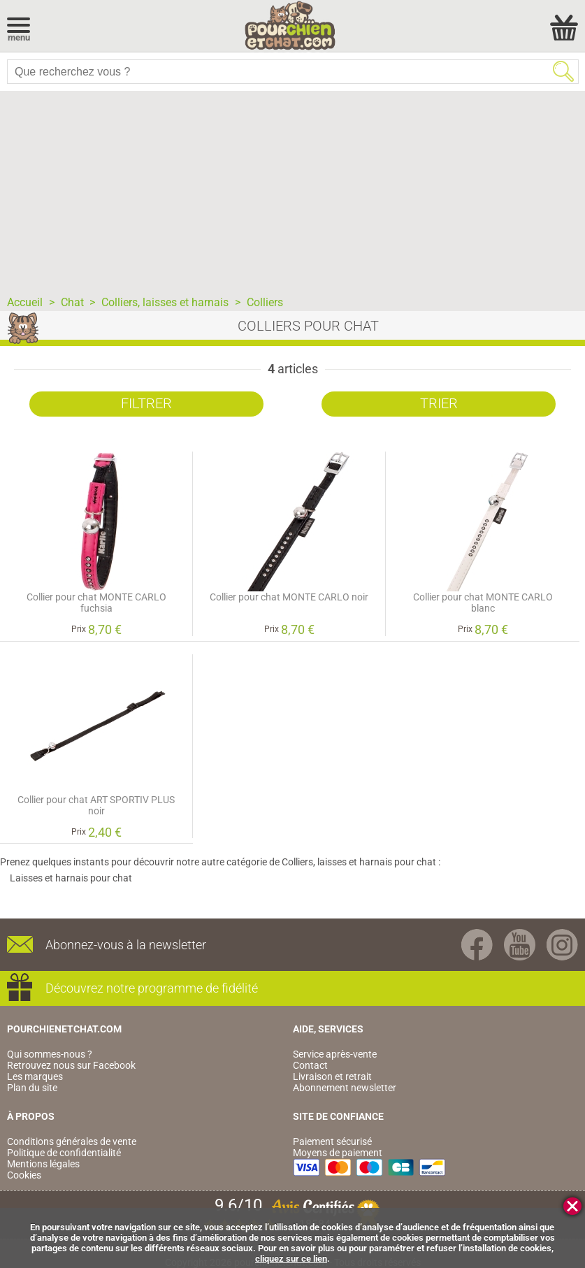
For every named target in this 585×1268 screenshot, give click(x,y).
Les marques (35, 1076)
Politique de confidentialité (64, 1152)
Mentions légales (43, 1163)
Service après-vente (335, 1054)
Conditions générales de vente (71, 1141)
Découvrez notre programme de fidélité (151, 988)
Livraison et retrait (332, 1076)
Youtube (519, 944)
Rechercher (563, 71)
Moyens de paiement (337, 1152)
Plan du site (32, 1087)
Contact (310, 1065)
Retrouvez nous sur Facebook (71, 1065)
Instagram (562, 944)
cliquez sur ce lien (291, 1258)
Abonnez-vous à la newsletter (125, 944)
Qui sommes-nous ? (49, 1054)
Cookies (24, 1175)
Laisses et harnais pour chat (71, 878)
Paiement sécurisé (332, 1141)
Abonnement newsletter (344, 1087)
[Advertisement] (292, 189)
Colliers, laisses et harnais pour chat (359, 861)
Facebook (477, 944)
